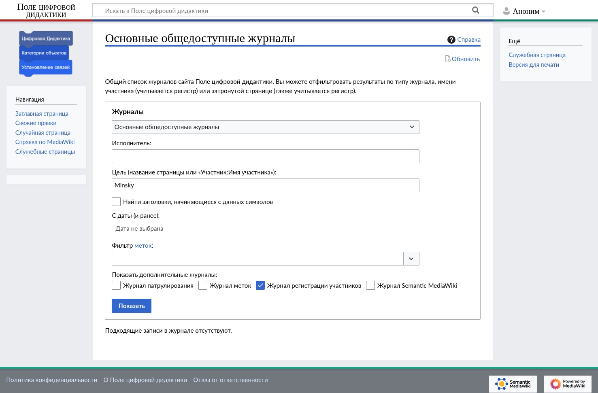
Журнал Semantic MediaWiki (417, 285)
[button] (411, 259)
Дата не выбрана (139, 228)
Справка (463, 40)
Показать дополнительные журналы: (164, 274)
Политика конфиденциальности (51, 379)
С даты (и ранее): (136, 215)
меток (142, 245)
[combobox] (265, 127)
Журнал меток (230, 285)
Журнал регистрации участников (314, 285)
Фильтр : (132, 245)
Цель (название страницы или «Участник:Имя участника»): (194, 172)
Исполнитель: (131, 143)
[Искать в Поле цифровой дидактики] (293, 10)
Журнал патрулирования (158, 285)
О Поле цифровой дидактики (145, 379)
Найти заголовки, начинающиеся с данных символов (198, 201)
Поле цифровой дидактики (46, 10)
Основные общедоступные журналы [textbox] (167, 126)
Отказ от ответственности (230, 379)
